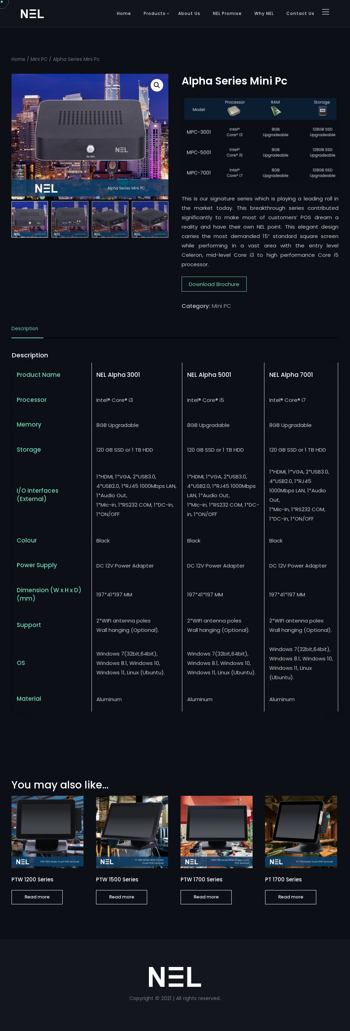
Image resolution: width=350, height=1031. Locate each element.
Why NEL (264, 13)
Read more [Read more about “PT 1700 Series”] (290, 897)
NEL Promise (227, 13)
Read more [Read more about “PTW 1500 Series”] (121, 897)
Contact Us (300, 13)
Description (24, 329)
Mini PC (39, 59)
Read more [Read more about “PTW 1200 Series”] (37, 897)
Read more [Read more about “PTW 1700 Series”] (206, 897)
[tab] (27, 331)
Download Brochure (214, 284)
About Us (189, 13)
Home (124, 13)
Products (155, 13)
